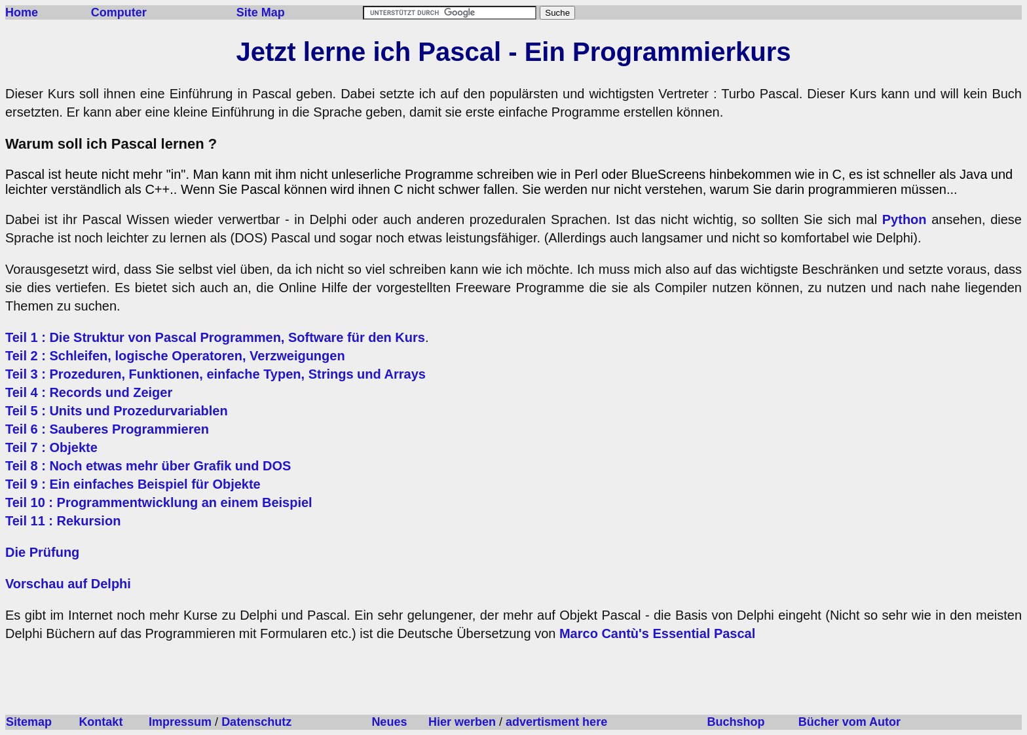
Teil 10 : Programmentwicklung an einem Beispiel (158, 502)
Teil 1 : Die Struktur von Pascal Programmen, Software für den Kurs (215, 337)
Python (904, 219)
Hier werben (462, 721)
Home (21, 12)
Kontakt (100, 721)
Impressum (180, 721)
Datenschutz (256, 721)
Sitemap (29, 721)
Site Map (260, 12)
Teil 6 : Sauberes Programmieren (107, 429)
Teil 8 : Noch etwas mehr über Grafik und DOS (148, 466)
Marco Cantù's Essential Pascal (657, 633)
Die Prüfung (42, 552)
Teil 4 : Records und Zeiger (88, 392)
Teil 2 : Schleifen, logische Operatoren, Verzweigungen (175, 356)
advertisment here (556, 721)
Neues (389, 721)
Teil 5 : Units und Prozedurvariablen (116, 411)
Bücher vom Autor (849, 721)
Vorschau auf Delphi (68, 583)
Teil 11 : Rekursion (63, 521)
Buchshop (735, 721)
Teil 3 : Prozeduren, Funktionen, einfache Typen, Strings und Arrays (215, 374)
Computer (119, 12)
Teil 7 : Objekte (51, 447)
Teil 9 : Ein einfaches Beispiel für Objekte (133, 484)
